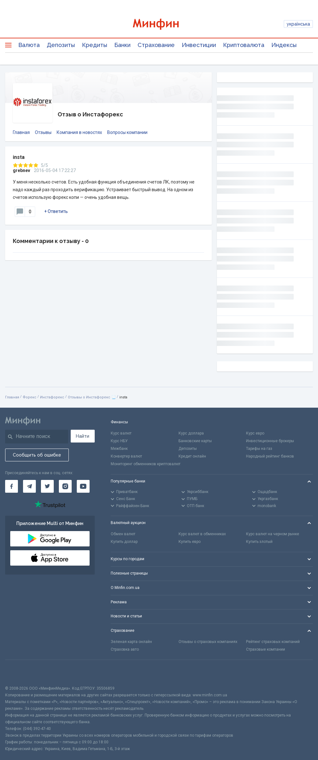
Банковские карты (195, 441)
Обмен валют (123, 534)
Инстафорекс (52, 397)
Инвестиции (199, 45)
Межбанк (119, 448)
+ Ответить (56, 211)
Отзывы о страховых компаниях (208, 641)
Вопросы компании (127, 132)
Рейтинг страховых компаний (273, 641)
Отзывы (43, 132)
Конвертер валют (126, 456)
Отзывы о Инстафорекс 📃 (92, 397)
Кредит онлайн (192, 456)
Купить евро (190, 541)
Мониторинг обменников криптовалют (145, 464)
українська (298, 24)
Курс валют (121, 433)
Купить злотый (259, 541)
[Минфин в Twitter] (47, 486)
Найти (82, 436)
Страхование (156, 45)
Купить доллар (124, 541)
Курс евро (255, 433)
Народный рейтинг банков (270, 456)
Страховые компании (265, 649)
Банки (122, 45)
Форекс (29, 397)
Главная (21, 132)
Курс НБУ (119, 441)
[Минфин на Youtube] (83, 486)
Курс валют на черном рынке (272, 534)
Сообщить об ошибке (37, 455)
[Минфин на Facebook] (11, 486)
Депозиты (61, 45)
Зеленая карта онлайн (131, 641)
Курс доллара (191, 433)
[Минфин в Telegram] (29, 486)
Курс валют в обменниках (202, 534)
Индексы (284, 45)
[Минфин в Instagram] (65, 486)
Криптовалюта (243, 45)
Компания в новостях (79, 132)
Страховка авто (125, 649)
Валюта (29, 45)
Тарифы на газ (259, 448)
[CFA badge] (19, 673)
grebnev (21, 170)
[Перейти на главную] (159, 24)
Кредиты (94, 45)
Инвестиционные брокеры (270, 441)
